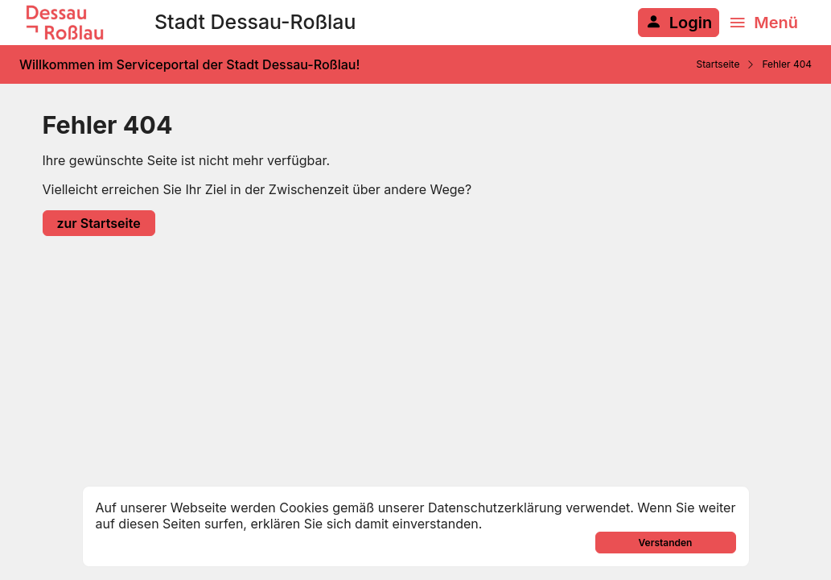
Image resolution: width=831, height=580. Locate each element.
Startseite (717, 64)
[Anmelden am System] (678, 22)
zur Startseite (99, 223)
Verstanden (666, 542)
